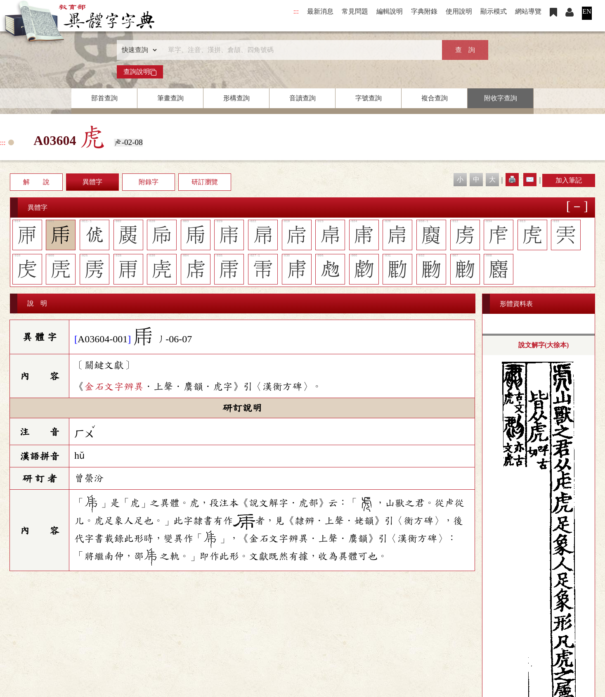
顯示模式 (493, 11)
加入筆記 (568, 180)
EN (586, 11)
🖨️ (512, 179)
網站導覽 (528, 11)
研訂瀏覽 (204, 181)
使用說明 (459, 11)
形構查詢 (236, 98)
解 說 (36, 181)
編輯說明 (389, 11)
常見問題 (355, 11)
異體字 (92, 181)
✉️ (530, 179)
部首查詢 (104, 98)
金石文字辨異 (114, 386)
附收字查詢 (500, 98)
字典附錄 (424, 11)
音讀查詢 (302, 98)
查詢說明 (139, 72)
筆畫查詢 (170, 98)
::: (296, 11)
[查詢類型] (137, 50)
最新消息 (320, 11)
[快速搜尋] (299, 50)
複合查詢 (434, 98)
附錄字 (148, 181)
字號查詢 (368, 98)
